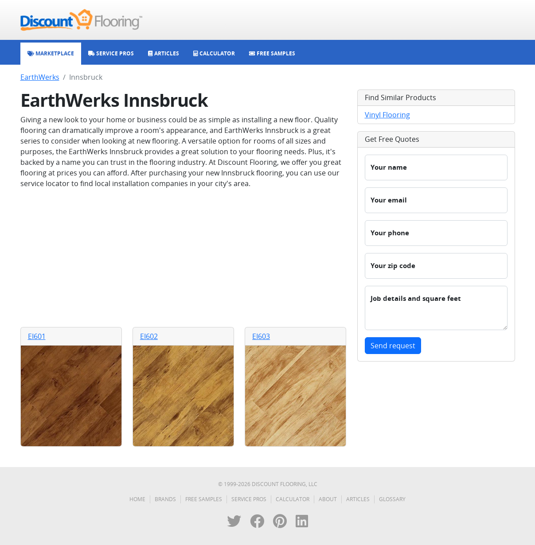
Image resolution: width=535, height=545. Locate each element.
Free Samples (203, 499)
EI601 (37, 336)
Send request (393, 345)
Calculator (292, 499)
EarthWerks (39, 77)
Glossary (392, 499)
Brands (165, 499)
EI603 (261, 336)
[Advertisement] (183, 258)
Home (137, 499)
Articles (358, 499)
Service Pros (248, 499)
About (328, 499)
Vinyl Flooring (387, 115)
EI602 (149, 336)
